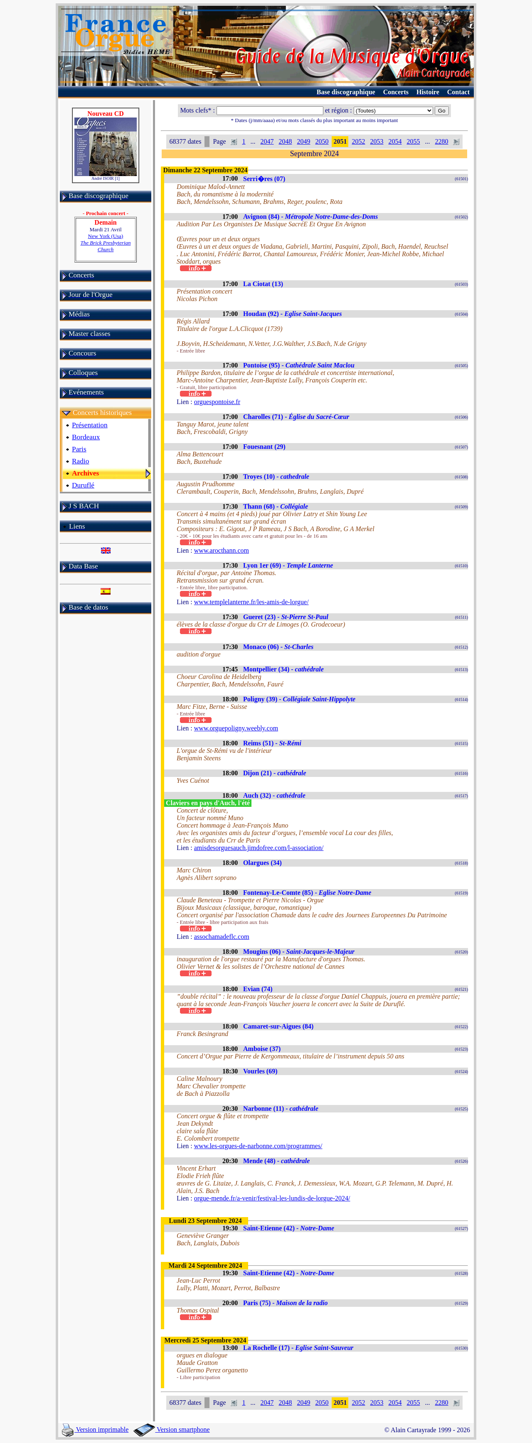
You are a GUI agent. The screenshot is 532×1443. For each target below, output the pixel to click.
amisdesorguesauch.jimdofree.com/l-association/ (259, 847)
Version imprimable (95, 1429)
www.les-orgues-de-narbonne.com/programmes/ (258, 1145)
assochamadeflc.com (221, 936)
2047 (266, 141)
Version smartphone (171, 1429)
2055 (413, 141)
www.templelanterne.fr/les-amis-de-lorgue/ (251, 601)
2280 (441, 141)
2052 (358, 141)
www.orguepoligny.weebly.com (236, 728)
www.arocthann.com (221, 550)
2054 (394, 141)
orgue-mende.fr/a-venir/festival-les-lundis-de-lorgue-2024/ (272, 1198)
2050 (321, 141)
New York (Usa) (106, 242)
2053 (376, 141)
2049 (303, 141)
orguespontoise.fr (217, 401)
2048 (285, 141)
